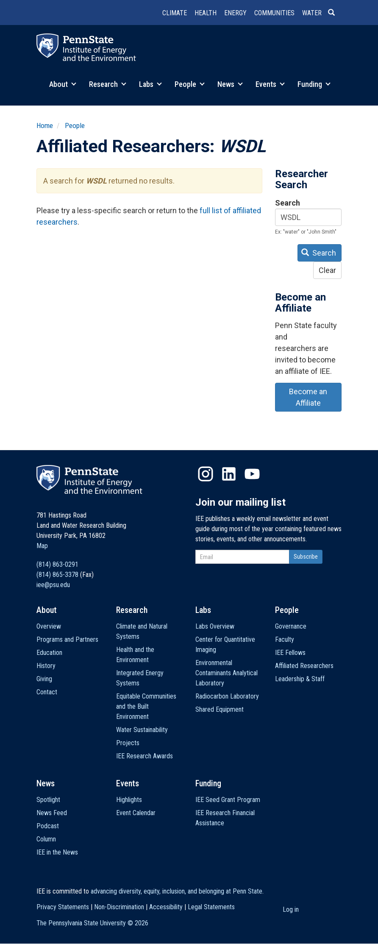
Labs (150, 84)
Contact (46, 692)
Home (44, 125)
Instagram (205, 474)
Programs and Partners (67, 639)
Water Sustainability (142, 730)
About (62, 84)
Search (287, 202)
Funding (314, 84)
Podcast (47, 826)
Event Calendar (136, 813)
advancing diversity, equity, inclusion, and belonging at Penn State (176, 891)
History (46, 666)
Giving (44, 679)
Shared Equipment (219, 709)
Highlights (129, 800)
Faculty (284, 639)
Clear (327, 270)
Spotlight (48, 800)
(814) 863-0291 (57, 564)
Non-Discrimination (119, 907)
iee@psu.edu (53, 585)
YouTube (252, 474)
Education (49, 653)
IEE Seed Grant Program (227, 800)
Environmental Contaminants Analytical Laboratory (226, 673)
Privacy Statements (62, 907)
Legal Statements (211, 907)
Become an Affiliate (308, 397)
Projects (127, 743)
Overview (48, 626)
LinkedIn (229, 474)
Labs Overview (214, 626)
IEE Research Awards (144, 756)
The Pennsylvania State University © (92, 923)
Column (46, 839)
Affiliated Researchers (304, 666)
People (190, 84)
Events (270, 84)
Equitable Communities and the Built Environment (146, 706)
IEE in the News (57, 852)
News (230, 84)
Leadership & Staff (300, 679)
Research (107, 84)
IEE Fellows (290, 653)
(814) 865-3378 (57, 575)
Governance (290, 626)
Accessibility (166, 907)
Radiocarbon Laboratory (227, 696)
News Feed (51, 813)
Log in (291, 909)
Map (42, 546)
